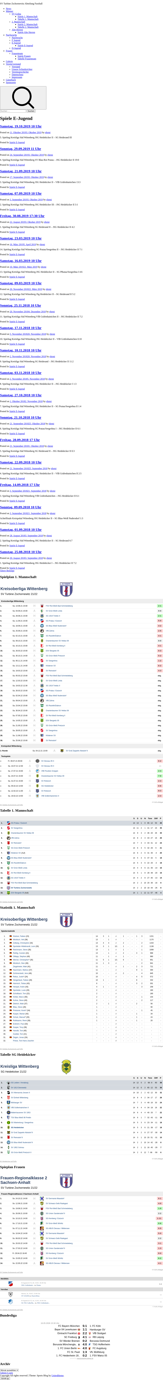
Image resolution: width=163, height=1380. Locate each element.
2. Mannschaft (18, 22)
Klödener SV (51, 666)
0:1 (159, 1198)
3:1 (159, 1243)
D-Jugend (16, 48)
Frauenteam (17, 53)
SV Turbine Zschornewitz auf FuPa (11, 805)
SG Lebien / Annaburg (19, 1083)
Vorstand (16, 66)
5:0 (159, 621)
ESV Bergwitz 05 (52, 651)
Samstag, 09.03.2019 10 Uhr (21, 283)
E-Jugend (16, 43)
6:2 (159, 666)
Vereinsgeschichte (20, 72)
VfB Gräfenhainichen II (50, 796)
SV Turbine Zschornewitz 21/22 (19, 594)
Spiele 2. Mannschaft (28, 24)
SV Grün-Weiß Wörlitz (54, 1223)
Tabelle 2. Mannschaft (28, 27)
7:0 (159, 776)
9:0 (159, 1253)
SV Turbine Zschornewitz (21, 888)
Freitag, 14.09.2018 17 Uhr (20, 485)
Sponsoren (11, 82)
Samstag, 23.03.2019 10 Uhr (21, 238)
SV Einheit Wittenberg (19, 1098)
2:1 (159, 606)
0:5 (159, 1228)
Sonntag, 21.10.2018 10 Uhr (20, 417)
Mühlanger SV (16, 1103)
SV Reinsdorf (51, 671)
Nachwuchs (11, 35)
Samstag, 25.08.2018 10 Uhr (21, 552)
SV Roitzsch (46, 781)
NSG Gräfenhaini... (27, 1285)
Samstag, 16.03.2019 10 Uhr (21, 261)
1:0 (159, 1208)
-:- (160, 766)
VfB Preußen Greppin (49, 771)
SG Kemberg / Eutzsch (55, 1218)
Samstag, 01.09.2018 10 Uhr (21, 529)
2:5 (159, 631)
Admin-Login (6, 1373)
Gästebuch (11, 80)
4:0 (159, 1203)
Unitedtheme (57, 1375)
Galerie (9, 61)
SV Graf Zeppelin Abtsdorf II (77, 751)
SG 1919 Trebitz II (53, 616)
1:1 (160, 1284)
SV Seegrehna (51, 661)
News (8, 8)
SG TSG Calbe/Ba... (27, 1303)
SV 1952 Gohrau (17, 1147)
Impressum (17, 77)
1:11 (159, 1218)
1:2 (159, 661)
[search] (23, 98)
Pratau (39, 1285)
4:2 (159, 626)
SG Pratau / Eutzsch (54, 621)
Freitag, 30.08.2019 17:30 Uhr (22, 216)
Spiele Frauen (24, 56)
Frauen (9, 51)
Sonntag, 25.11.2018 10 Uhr (20, 305)
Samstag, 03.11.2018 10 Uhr (21, 373)
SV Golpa (16, 14)
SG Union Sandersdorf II (55, 1213)
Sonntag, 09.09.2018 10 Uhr (20, 507)
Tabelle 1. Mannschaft (28, 19)
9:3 (159, 791)
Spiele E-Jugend (25, 45)
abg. (159, 676)
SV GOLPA (25, 1296)
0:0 (159, 611)
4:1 (159, 636)
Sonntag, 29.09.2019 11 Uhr (20, 149)
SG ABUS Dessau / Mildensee (57, 1228)
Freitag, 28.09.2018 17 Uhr (20, 440)
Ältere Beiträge (7, 570)
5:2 (159, 656)
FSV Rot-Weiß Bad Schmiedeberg (59, 606)
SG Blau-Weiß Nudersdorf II (22, 1142)
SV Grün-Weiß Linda (54, 611)
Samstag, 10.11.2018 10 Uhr (21, 350)
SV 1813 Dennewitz (18, 1088)
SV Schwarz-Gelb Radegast (57, 1203)
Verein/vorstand (13, 64)
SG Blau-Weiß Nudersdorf (56, 626)
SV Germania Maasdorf (55, 1198)
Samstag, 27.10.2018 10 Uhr (21, 395)
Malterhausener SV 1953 (21, 1113)
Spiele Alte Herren (26, 32)
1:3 (159, 1248)
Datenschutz (17, 74)
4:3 (159, 671)
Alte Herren (17, 29)
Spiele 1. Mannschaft (28, 16)
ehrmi (47, 132)
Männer (9, 11)
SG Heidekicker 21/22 (13, 1071)
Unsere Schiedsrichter (22, 69)
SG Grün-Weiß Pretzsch (55, 656)
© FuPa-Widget (157, 802)
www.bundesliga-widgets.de (85, 1358)
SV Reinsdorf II (17, 1137)
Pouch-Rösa (35, 1296)
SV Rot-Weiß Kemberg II (55, 646)
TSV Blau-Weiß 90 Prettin (21, 1118)
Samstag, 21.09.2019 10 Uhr (21, 171)
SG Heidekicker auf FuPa (8, 1161)
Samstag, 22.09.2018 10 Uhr (21, 462)
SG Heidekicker (47, 786)
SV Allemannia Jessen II (20, 1093)
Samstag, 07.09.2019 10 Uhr (21, 193)
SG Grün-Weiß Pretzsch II (21, 1152)
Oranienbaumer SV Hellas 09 (57, 641)
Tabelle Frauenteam (27, 58)
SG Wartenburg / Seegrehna (22, 1123)
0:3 (159, 651)
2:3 (159, 771)
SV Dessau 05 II (47, 761)
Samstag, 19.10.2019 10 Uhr (21, 126)
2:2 (159, 1213)
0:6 (159, 786)
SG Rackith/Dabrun (53, 636)
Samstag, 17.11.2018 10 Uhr (21, 328)
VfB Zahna (50, 631)
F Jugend (16, 40)
